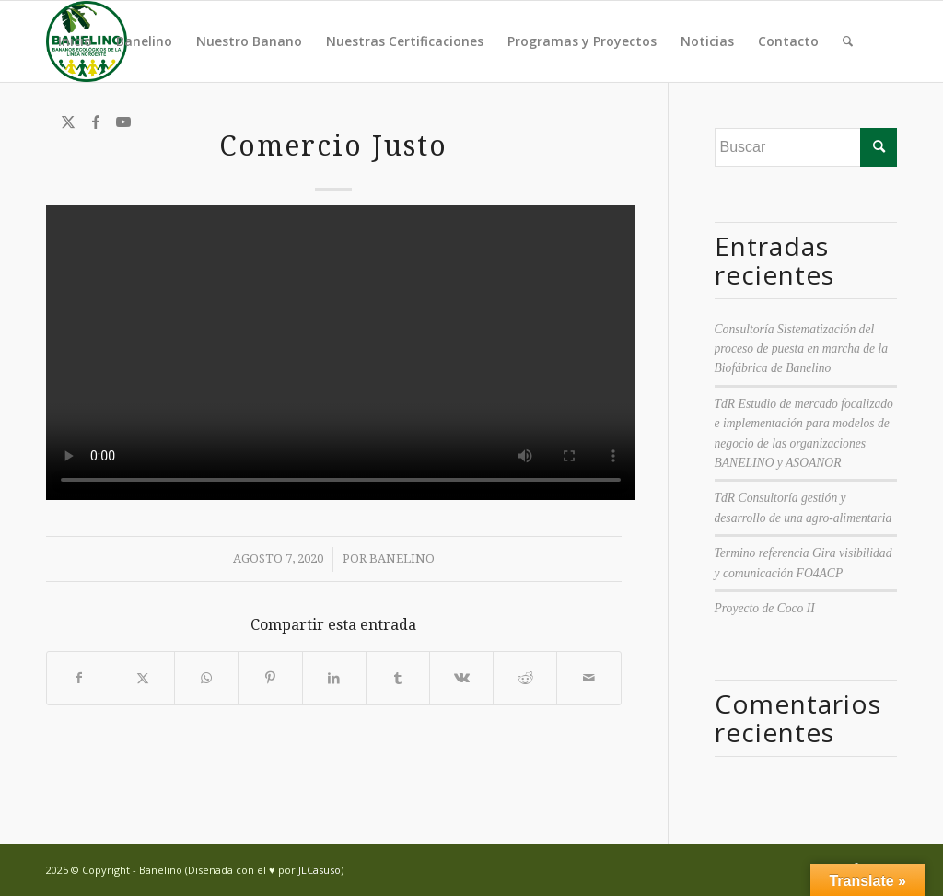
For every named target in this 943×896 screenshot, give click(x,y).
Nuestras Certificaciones (404, 41)
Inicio (75, 41)
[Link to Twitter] (68, 121)
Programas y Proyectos (582, 41)
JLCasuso (319, 870)
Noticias (707, 41)
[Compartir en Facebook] (79, 678)
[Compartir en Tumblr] (398, 678)
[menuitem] (848, 41)
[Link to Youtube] (123, 121)
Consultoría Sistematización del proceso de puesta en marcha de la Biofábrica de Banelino (802, 349)
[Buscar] (848, 41)
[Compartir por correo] (588, 678)
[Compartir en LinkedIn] (334, 678)
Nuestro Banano (249, 41)
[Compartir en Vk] (461, 678)
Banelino (144, 41)
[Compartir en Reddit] (525, 678)
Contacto (788, 41)
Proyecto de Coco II (765, 608)
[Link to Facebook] (96, 121)
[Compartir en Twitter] (142, 678)
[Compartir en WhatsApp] (206, 678)
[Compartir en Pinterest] (270, 678)
